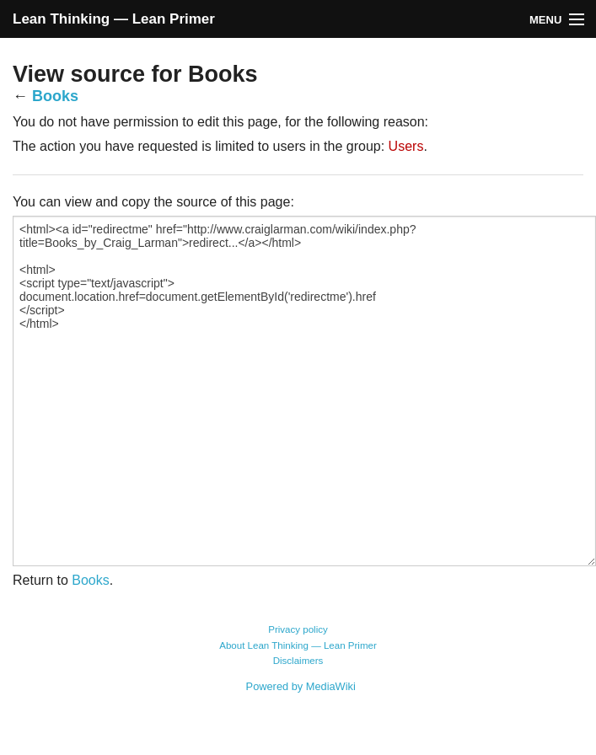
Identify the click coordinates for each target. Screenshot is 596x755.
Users (406, 146)
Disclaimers (298, 661)
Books (55, 96)
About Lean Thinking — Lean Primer (298, 645)
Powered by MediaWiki (301, 686)
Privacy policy (298, 629)
